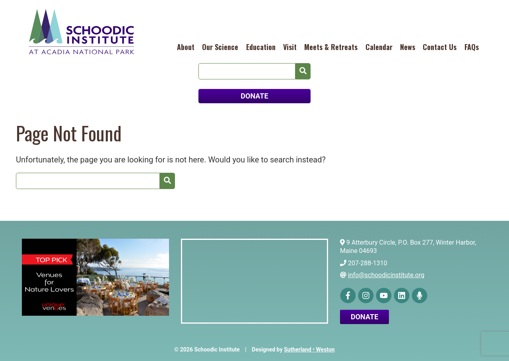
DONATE (254, 96)
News (407, 47)
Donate (364, 317)
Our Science (220, 47)
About (185, 47)
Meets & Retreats (330, 47)
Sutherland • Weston (309, 349)
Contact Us (440, 47)
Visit (290, 47)
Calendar (378, 47)
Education (261, 47)
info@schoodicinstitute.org (386, 275)
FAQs (471, 47)
